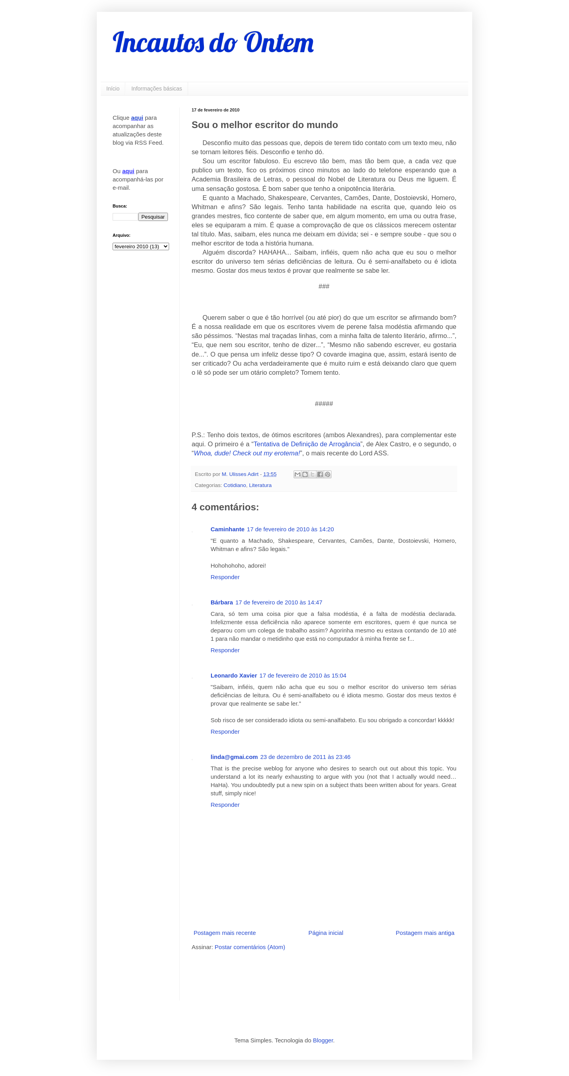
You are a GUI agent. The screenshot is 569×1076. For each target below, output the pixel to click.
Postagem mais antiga (425, 932)
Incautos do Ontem (213, 42)
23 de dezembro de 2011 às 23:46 (305, 756)
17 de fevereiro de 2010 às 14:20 (290, 529)
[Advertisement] (284, 975)
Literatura (260, 485)
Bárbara (222, 602)
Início (112, 88)
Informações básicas (156, 88)
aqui (137, 117)
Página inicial (325, 932)
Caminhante (228, 529)
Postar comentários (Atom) (250, 947)
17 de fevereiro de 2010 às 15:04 (303, 675)
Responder (225, 577)
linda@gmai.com (234, 756)
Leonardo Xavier (234, 675)
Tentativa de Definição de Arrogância (307, 443)
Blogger (323, 1040)
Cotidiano (235, 485)
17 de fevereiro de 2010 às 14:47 (279, 602)
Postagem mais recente (225, 932)
